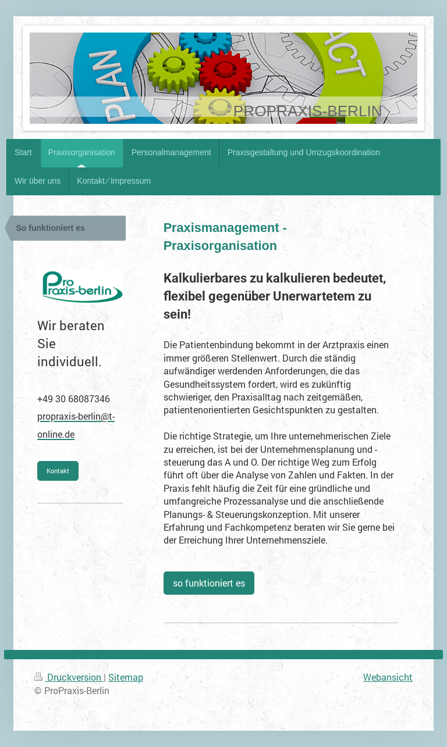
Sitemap (125, 677)
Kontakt (58, 470)
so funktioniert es (209, 583)
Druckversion (69, 677)
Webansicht (388, 677)
